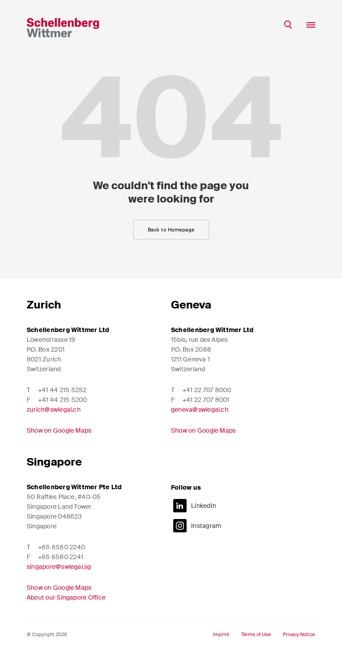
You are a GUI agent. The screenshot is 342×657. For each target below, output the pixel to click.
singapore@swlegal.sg (59, 567)
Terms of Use (256, 634)
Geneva (191, 305)
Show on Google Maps (59, 430)
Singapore (54, 462)
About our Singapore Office (66, 597)
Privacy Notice (299, 634)
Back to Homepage (171, 230)
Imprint (221, 634)
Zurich (44, 305)
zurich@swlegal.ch (54, 410)
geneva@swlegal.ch (199, 410)
